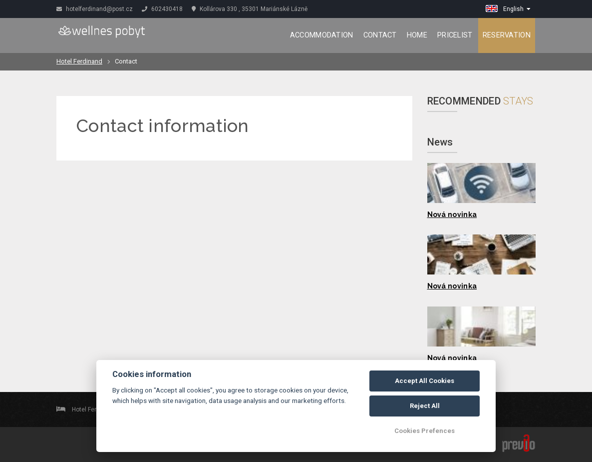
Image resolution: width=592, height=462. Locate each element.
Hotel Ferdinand (79, 61)
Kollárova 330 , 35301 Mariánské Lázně (249, 9)
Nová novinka (452, 214)
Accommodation (321, 35)
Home (417, 35)
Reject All (425, 406)
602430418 (162, 9)
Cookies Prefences (424, 430)
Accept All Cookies (424, 380)
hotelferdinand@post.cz (94, 9)
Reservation (507, 35)
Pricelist (455, 35)
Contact (380, 35)
